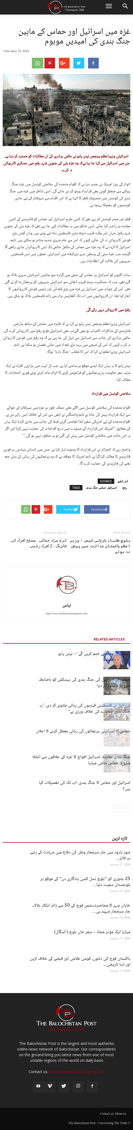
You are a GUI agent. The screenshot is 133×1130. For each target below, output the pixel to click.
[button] (125, 7)
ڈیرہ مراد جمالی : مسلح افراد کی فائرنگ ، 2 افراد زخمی (39, 543)
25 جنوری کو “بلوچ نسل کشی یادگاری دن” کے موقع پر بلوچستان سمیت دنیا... (85, 882)
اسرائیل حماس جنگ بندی (101, 488)
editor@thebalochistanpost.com (77, 1071)
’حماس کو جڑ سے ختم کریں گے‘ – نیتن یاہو (94, 654)
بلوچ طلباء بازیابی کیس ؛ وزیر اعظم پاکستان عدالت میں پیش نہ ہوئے (100, 546)
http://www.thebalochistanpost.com (66, 613)
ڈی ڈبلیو (123, 481)
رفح (124, 488)
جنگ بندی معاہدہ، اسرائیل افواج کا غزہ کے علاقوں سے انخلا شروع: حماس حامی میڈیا (81, 760)
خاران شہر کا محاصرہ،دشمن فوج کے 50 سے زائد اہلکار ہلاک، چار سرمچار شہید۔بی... (81, 908)
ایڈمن (66, 605)
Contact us (106, 1114)
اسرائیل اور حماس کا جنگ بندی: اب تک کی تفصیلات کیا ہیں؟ (84, 786)
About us (120, 1114)
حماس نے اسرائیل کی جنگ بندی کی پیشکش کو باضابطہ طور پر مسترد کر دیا (84, 683)
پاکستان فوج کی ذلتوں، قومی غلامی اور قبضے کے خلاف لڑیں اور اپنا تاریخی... (80, 962)
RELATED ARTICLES (109, 639)
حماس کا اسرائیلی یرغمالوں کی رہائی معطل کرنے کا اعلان (83, 731)
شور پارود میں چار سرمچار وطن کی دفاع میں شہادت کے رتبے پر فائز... (80, 855)
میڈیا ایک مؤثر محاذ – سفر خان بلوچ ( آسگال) (92, 932)
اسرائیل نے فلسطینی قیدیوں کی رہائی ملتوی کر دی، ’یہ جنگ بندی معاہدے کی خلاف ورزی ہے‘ (84, 709)
